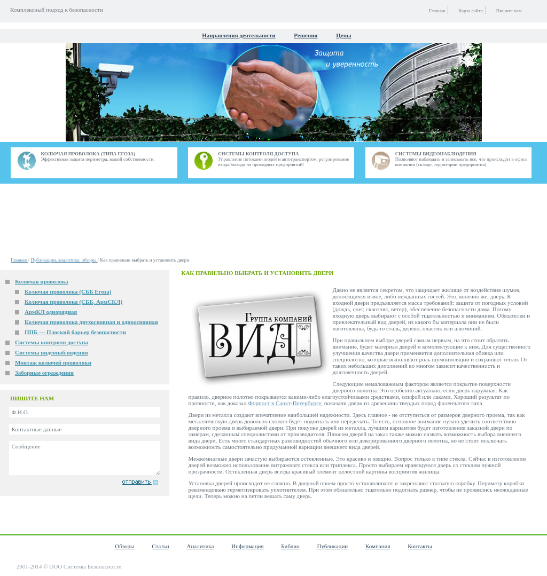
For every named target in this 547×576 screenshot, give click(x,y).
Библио (290, 546)
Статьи (160, 546)
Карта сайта (470, 10)
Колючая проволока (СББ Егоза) (68, 291)
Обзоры (124, 546)
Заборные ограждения (44, 372)
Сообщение (85, 458)
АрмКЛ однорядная (51, 312)
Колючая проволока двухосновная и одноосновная (91, 322)
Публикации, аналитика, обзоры (63, 260)
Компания (377, 546)
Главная (19, 260)
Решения (305, 35)
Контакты (420, 546)
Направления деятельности (238, 35)
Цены (343, 35)
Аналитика (200, 546)
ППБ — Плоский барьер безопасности (75, 332)
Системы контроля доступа (51, 342)
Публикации (332, 546)
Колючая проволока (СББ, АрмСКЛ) (73, 301)
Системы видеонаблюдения (51, 352)
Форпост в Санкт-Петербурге (284, 403)
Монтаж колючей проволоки (53, 362)
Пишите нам (509, 10)
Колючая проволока (41, 281)
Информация (247, 546)
